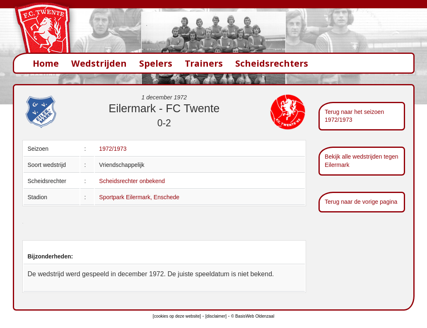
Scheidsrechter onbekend (132, 181)
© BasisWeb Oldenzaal (252, 316)
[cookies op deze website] (177, 316)
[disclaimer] (216, 316)
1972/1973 (112, 148)
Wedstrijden (99, 63)
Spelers (155, 63)
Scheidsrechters (271, 63)
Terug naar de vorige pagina (361, 201)
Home (46, 63)
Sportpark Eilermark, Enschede (139, 197)
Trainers (204, 63)
